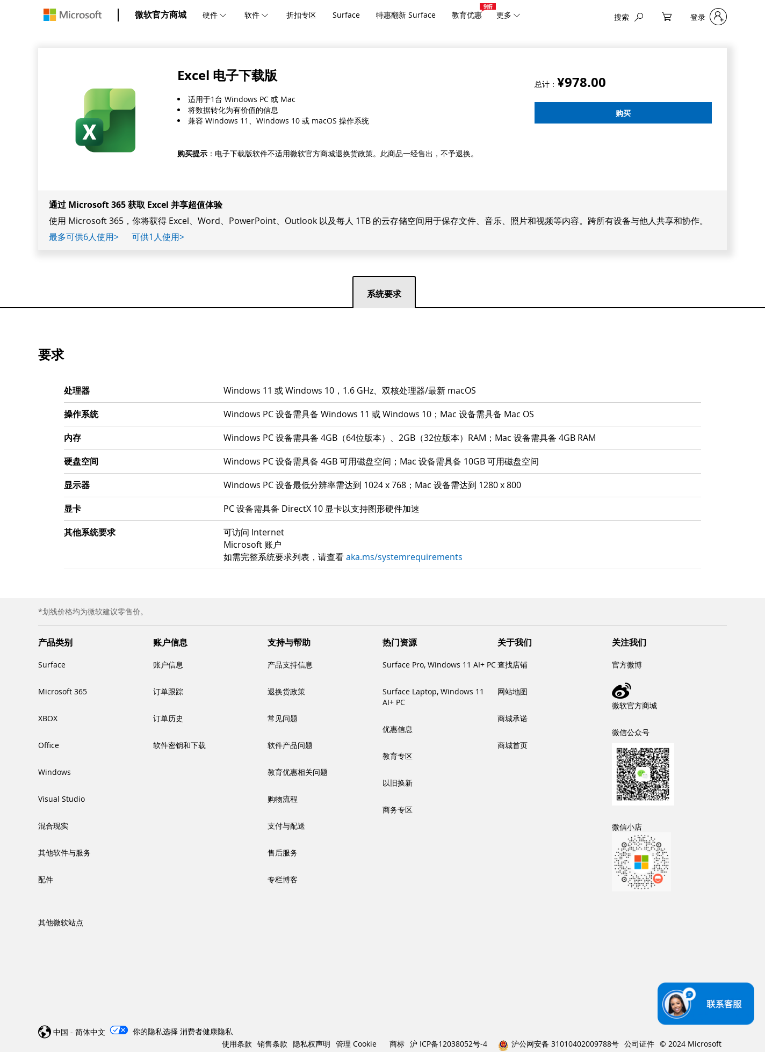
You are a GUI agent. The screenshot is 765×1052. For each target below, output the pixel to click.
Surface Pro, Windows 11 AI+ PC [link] (439, 664)
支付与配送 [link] (286, 826)
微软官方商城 (160, 14)
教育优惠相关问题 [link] (298, 772)
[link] (669, 690)
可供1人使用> (158, 237)
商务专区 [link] (397, 809)
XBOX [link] (47, 718)
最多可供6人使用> (84, 237)
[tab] (384, 291)
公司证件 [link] (639, 1044)
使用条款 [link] (237, 1044)
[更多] (516, 15)
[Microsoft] (73, 15)
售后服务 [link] (283, 852)
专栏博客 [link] (283, 879)
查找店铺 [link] (512, 664)
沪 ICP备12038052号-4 (448, 1044)
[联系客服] (705, 1004)
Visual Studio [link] (61, 799)
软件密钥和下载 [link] (179, 745)
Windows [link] (54, 772)
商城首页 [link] (512, 745)
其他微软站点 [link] (60, 922)
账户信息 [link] (168, 664)
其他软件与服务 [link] (64, 852)
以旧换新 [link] (397, 783)
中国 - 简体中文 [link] (79, 1032)
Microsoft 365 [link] (62, 691)
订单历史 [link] (168, 718)
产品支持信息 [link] (290, 664)
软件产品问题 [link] (290, 745)
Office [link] (48, 745)
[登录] (708, 17)
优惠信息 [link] (397, 729)
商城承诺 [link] (512, 718)
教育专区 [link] (397, 756)
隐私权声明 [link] (311, 1044)
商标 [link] (397, 1044)
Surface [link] (52, 664)
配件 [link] (45, 879)
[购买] (623, 113)
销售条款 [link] (272, 1044)
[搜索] (628, 17)
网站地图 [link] (512, 691)
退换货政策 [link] (286, 691)
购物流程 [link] (283, 799)
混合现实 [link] (53, 826)
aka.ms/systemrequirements (404, 557)
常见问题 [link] (283, 718)
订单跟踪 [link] (168, 691)
